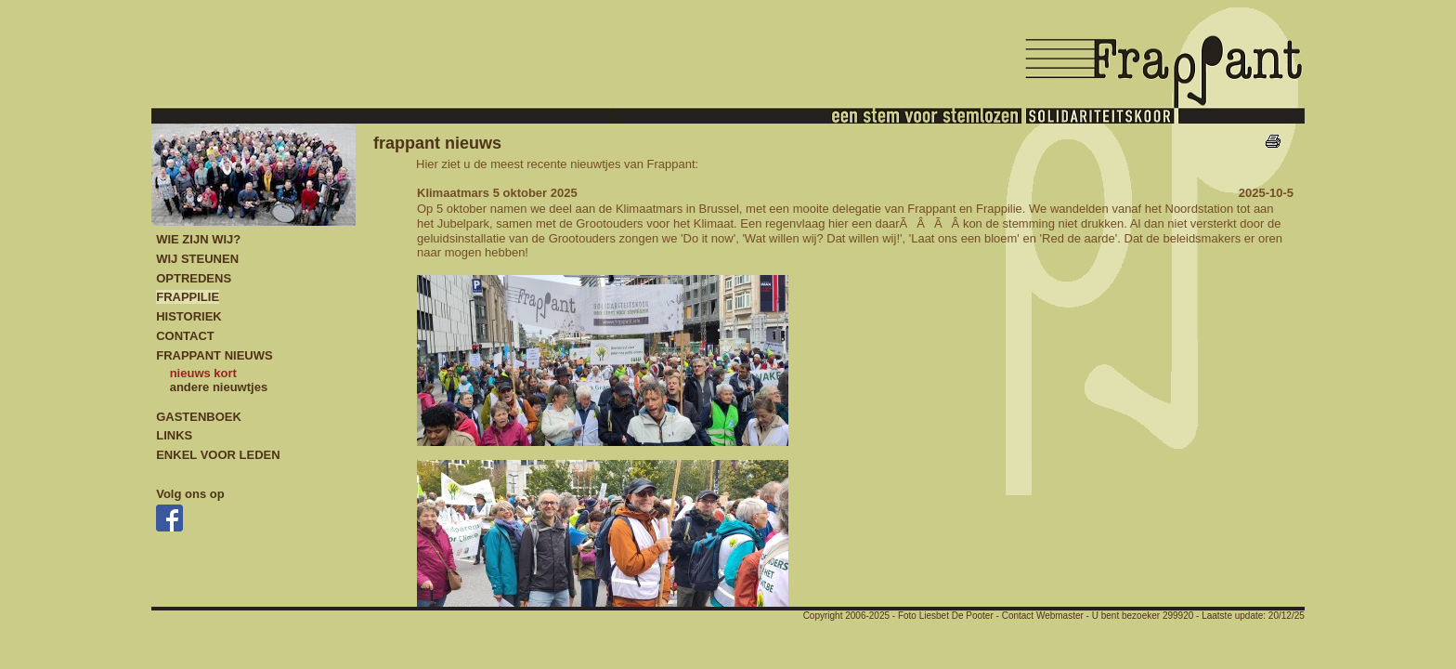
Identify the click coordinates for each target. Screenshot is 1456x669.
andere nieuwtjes (218, 387)
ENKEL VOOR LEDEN (218, 455)
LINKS (174, 435)
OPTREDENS (193, 278)
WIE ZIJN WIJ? (198, 239)
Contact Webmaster (1043, 615)
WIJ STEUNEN (197, 259)
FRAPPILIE (187, 297)
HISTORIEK (189, 316)
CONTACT (185, 336)
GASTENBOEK (198, 417)
